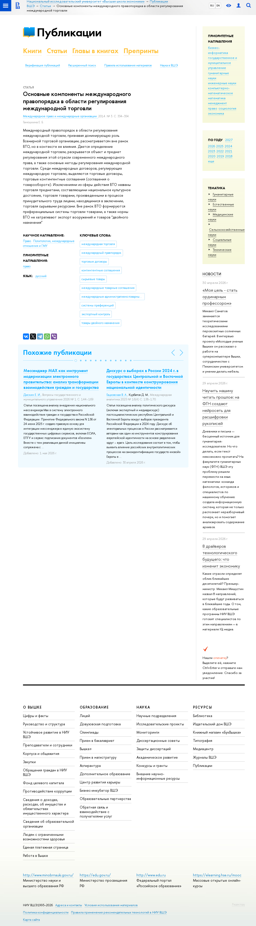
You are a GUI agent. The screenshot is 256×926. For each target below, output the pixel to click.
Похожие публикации (57, 352)
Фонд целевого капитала (43, 782)
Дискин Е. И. (32, 395)
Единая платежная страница (45, 847)
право (212, 108)
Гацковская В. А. (116, 395)
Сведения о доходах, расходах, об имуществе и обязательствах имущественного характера (45, 806)
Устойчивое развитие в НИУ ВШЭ (46, 734)
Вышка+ (86, 748)
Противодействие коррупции (47, 791)
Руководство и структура (44, 724)
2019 (220, 156)
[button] (75, 360)
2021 (228, 151)
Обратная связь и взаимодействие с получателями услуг (96, 812)
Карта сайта (31, 919)
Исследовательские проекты (160, 724)
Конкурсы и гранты (152, 765)
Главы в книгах (95, 50)
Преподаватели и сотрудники (47, 745)
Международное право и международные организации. (60, 116)
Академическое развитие (157, 757)
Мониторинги (147, 732)
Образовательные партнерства (105, 798)
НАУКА (143, 707)
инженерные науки (222, 83)
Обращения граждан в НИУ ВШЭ (45, 772)
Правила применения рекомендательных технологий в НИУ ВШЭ (119, 912)
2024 (228, 146)
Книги (32, 50)
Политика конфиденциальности (45, 912)
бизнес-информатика (218, 50)
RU (212, 5)
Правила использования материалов (128, 65)
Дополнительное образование (105, 773)
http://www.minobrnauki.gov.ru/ (48, 875)
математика (217, 98)
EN (218, 5)
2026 (211, 146)
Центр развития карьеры (100, 782)
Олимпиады (89, 732)
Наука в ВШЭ (169, 65)
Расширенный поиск (82, 65)
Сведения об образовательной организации (48, 823)
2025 (220, 146)
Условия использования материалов (111, 905)
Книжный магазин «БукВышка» (217, 732)
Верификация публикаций (42, 65)
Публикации (69, 32)
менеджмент (217, 103)
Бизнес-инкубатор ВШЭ (99, 790)
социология (227, 108)
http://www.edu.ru (151, 875)
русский (41, 276)
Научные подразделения (156, 715)
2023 (211, 151)
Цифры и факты (35, 715)
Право (27, 241)
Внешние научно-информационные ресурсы (158, 776)
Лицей (85, 715)
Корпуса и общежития (41, 753)
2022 (220, 151)
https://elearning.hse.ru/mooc (217, 875)
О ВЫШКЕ (32, 707)
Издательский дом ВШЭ (212, 724)
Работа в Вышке (35, 855)
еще (211, 161)
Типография (202, 740)
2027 (228, 140)
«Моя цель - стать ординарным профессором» (220, 296)
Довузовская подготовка (100, 724)
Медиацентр (203, 748)
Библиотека (202, 715)
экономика (216, 113)
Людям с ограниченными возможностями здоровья (44, 836)
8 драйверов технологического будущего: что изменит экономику (221, 556)
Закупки (29, 761)
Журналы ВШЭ (204, 757)
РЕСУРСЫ (202, 707)
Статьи (57, 50)
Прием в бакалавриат (97, 740)
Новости (211, 274)
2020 (212, 156)
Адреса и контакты (68, 905)
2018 (228, 156)
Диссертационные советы (158, 740)
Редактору (238, 904)
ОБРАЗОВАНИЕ (94, 707)
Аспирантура (90, 765)
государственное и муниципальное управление (222, 62)
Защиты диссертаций (153, 748)
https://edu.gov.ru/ (95, 875)
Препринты (141, 50)
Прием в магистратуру (98, 757)
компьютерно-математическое (220, 90)
